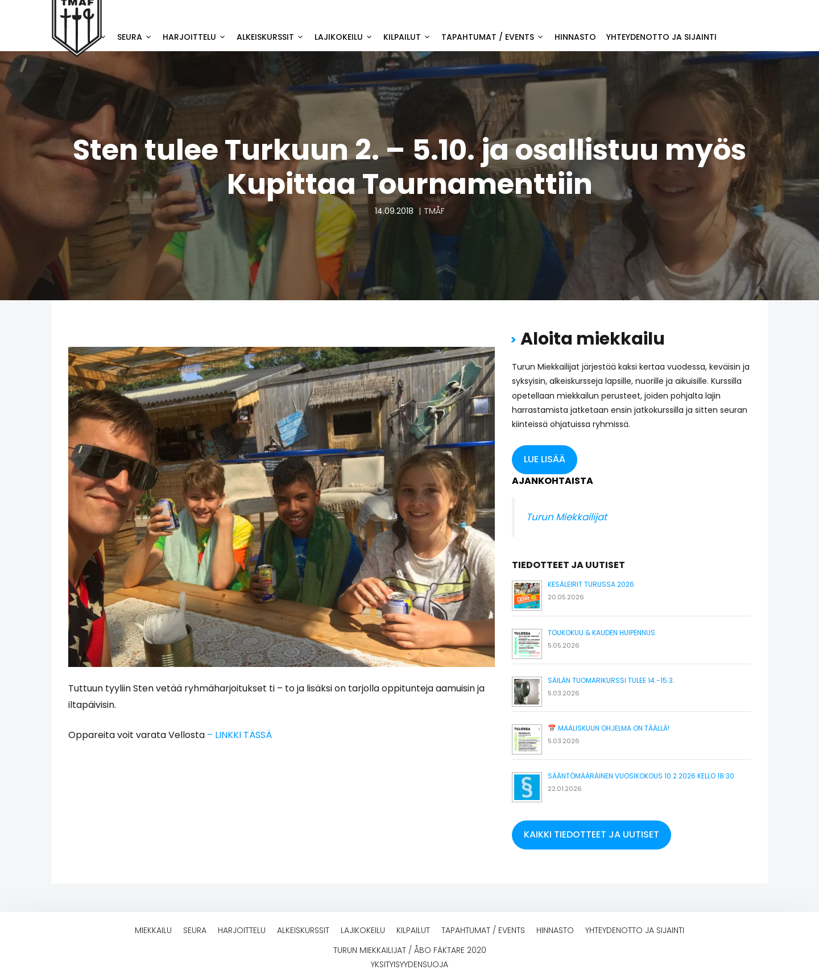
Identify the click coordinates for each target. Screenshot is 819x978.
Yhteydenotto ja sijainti (661, 37)
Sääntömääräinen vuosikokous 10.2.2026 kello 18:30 (641, 776)
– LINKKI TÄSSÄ (239, 734)
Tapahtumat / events (495, 37)
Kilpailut (409, 37)
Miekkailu (153, 930)
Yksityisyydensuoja (409, 964)
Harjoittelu (197, 37)
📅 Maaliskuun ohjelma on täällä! (608, 728)
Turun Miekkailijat (566, 517)
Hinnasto (575, 37)
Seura (137, 37)
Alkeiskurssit (273, 37)
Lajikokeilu (346, 37)
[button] (544, 459)
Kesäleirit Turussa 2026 (591, 584)
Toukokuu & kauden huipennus (601, 632)
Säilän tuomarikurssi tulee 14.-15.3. (611, 680)
